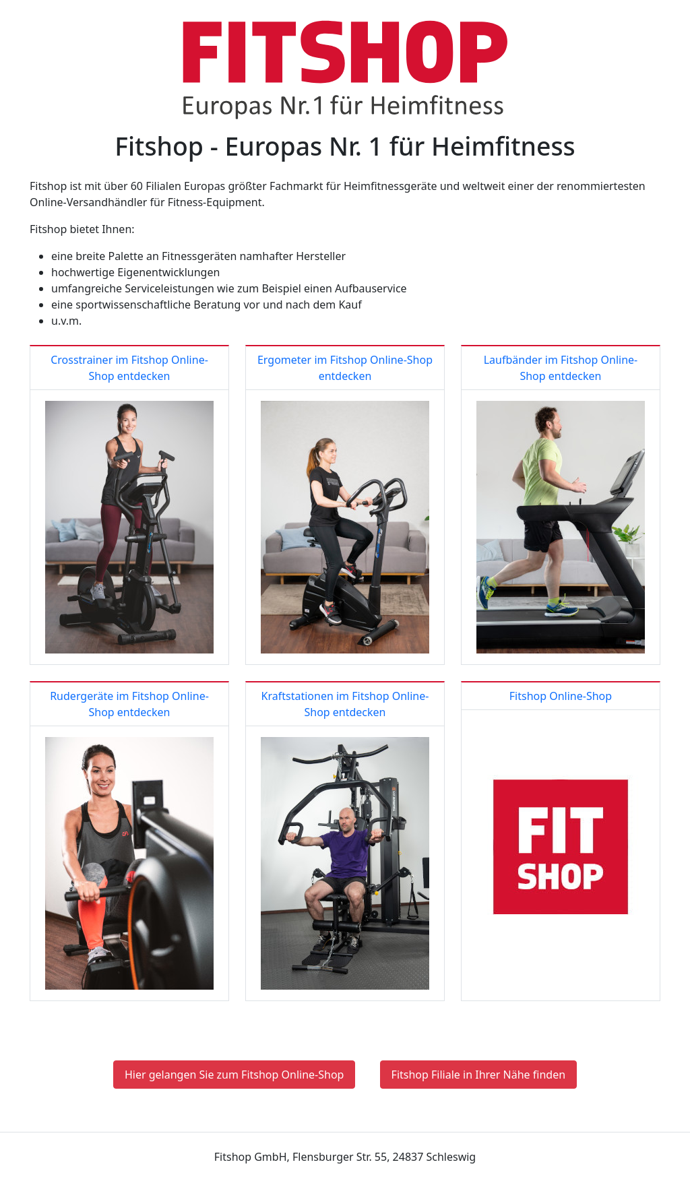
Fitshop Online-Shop (560, 696)
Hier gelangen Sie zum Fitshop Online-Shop (234, 1074)
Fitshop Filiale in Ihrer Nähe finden (478, 1074)
